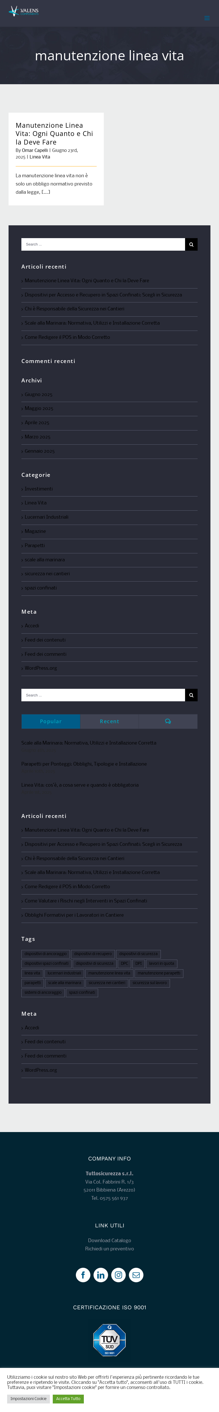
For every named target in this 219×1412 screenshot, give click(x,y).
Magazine (35, 531)
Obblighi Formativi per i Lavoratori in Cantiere (74, 915)
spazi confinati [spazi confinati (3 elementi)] (82, 993)
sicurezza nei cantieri (47, 574)
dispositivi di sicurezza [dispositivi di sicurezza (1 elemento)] (138, 954)
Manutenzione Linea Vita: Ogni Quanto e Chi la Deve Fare (54, 134)
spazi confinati (41, 588)
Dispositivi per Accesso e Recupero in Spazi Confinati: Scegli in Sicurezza (103, 295)
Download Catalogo (109, 1241)
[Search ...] (103, 244)
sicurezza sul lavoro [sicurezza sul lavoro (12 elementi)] (150, 983)
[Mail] (136, 1275)
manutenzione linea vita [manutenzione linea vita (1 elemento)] (109, 973)
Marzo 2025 (37, 437)
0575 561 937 (114, 1198)
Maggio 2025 (39, 408)
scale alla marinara (45, 560)
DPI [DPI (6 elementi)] (138, 964)
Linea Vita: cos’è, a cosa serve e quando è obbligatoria (80, 785)
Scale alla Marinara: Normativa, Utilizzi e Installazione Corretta (92, 323)
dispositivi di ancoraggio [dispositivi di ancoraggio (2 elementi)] (46, 954)
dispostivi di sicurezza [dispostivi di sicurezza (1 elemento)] (94, 964)
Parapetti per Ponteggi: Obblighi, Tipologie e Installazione (84, 764)
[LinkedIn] (101, 1275)
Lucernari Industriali (46, 517)
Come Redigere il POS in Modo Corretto (67, 337)
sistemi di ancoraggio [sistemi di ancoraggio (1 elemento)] (43, 993)
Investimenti (39, 489)
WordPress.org (41, 668)
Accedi (32, 626)
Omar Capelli (35, 150)
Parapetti (35, 546)
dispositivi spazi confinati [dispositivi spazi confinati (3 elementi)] (46, 964)
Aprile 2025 (37, 423)
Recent (109, 721)
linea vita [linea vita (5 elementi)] (32, 973)
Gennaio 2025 (40, 451)
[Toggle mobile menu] (207, 18)
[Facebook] (83, 1275)
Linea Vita (40, 157)
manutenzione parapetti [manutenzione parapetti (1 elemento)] (159, 973)
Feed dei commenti (45, 654)
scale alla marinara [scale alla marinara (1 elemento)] (64, 983)
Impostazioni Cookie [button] (28, 1399)
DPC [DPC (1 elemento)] (124, 964)
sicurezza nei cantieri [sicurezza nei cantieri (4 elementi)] (107, 983)
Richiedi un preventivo (109, 1249)
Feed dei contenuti (45, 640)
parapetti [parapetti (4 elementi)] (33, 983)
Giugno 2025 (38, 394)
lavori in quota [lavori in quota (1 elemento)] (161, 964)
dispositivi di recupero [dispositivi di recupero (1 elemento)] (93, 954)
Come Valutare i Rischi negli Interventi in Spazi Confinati (86, 901)
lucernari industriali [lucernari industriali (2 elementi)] (64, 973)
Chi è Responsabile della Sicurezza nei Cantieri (74, 309)
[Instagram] (118, 1275)
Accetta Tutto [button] (68, 1399)
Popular (51, 721)
